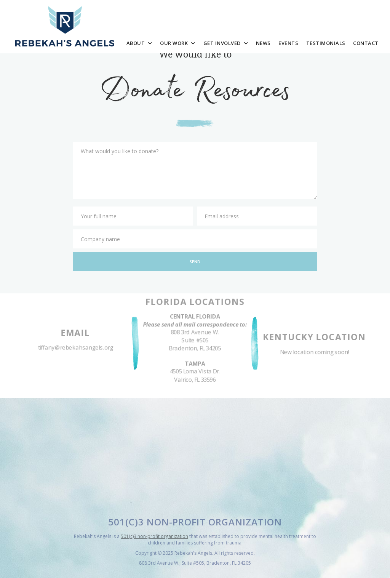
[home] (64, 26)
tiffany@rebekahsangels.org (76, 348)
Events (288, 43)
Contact (366, 43)
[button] (139, 43)
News (263, 43)
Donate (352, 20)
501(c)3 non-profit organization (154, 536)
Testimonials (325, 43)
